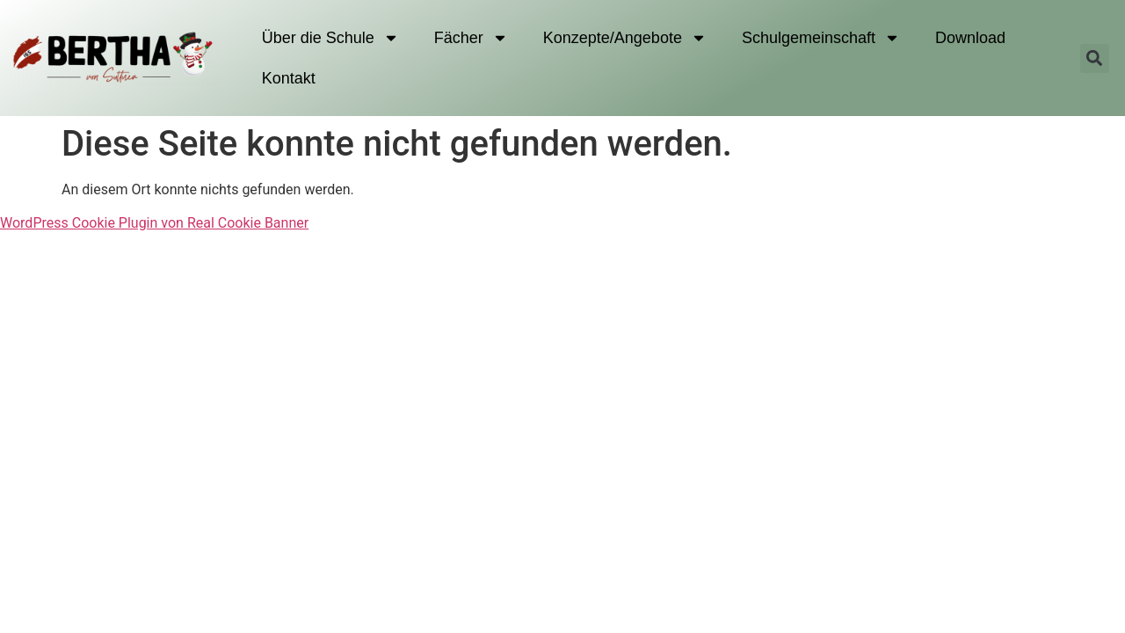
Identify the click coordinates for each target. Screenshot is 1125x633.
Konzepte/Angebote (625, 38)
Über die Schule (330, 38)
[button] (1094, 58)
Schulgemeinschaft (821, 38)
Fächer (471, 38)
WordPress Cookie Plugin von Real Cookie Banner (154, 223)
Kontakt (289, 78)
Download (970, 38)
